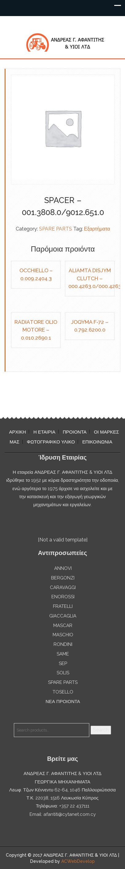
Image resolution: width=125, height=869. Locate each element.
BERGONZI (63, 578)
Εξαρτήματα (97, 229)
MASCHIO (63, 635)
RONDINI (63, 644)
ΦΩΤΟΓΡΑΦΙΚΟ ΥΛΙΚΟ (51, 442)
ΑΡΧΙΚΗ (17, 432)
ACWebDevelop (78, 861)
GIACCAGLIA (62, 616)
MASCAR (62, 625)
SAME (63, 654)
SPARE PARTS (55, 229)
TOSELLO (63, 692)
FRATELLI (63, 606)
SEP (63, 663)
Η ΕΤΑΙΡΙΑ (44, 432)
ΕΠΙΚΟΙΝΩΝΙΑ (97, 442)
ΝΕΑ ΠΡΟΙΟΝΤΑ (63, 701)
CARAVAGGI (63, 587)
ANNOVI (63, 568)
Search (101, 730)
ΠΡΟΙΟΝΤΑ (75, 432)
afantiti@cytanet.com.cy (69, 814)
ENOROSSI (63, 597)
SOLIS (63, 673)
